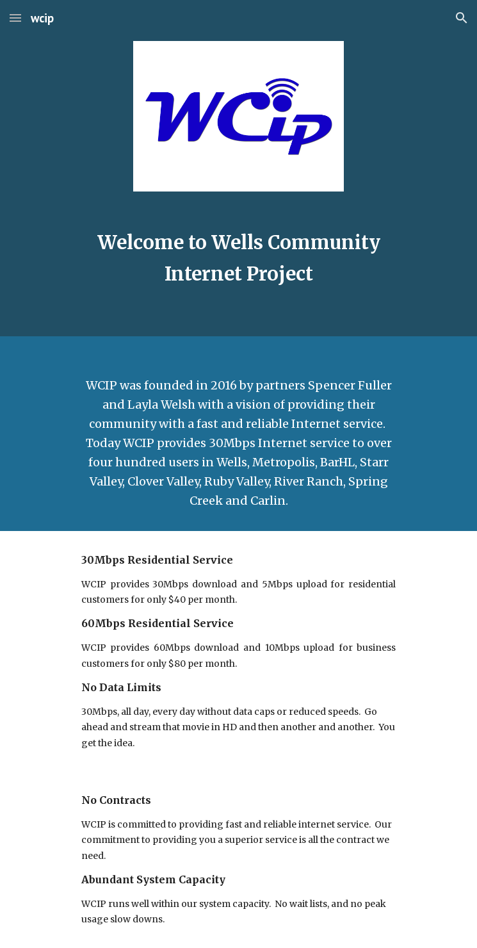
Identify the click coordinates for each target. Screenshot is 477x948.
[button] (15, 17)
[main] (238, 258)
